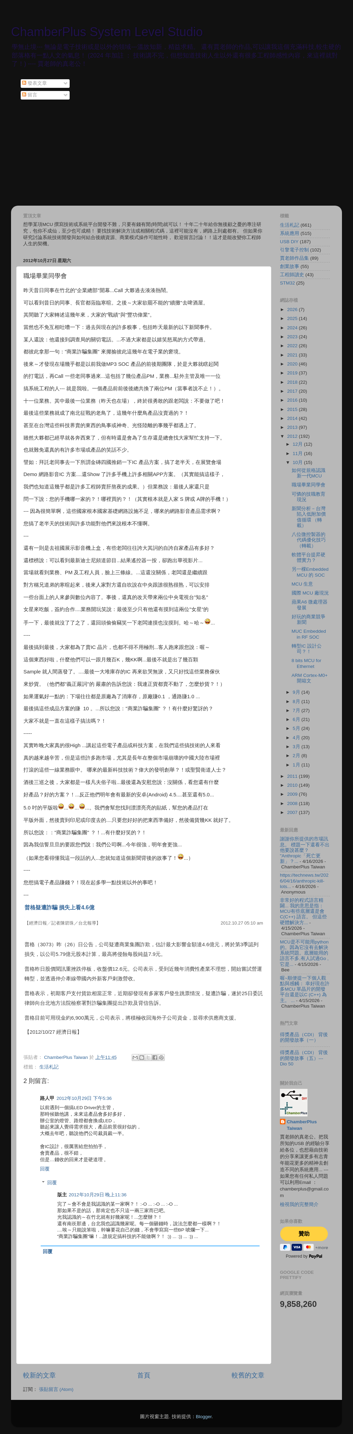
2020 (293, 364)
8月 (297, 701)
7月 (297, 710)
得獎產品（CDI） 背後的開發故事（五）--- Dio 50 (304, 1058)
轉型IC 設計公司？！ (307, 648)
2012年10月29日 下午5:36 (84, 1098)
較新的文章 (39, 1375)
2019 (293, 372)
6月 (297, 719)
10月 (298, 462)
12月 (298, 444)
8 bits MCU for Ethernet (306, 663)
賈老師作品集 (294, 258)
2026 (293, 309)
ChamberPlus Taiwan (302, 1125)
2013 (293, 427)
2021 (293, 355)
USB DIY (289, 241)
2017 (293, 391)
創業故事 (289, 266)
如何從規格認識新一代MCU (308, 473)
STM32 (287, 283)
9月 (297, 692)
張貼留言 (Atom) (56, 1389)
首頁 (143, 1375)
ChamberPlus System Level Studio (107, 32)
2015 (293, 409)
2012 (293, 436)
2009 (293, 794)
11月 (298, 453)
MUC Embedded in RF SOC (309, 634)
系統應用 (289, 233)
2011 (293, 776)
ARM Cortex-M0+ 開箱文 (310, 678)
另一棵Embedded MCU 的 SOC (310, 572)
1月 (297, 764)
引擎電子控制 (294, 249)
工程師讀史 (292, 274)
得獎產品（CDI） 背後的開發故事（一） (304, 1037)
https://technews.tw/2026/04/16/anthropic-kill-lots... (304, 881)
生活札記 (49, 1067)
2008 (293, 803)
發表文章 (34, 83)
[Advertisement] (176, 154)
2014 (293, 418)
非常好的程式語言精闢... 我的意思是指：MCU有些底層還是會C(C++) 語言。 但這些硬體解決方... (303, 911)
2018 (293, 382)
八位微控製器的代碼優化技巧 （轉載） (309, 540)
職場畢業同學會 (308, 484)
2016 (293, 400)
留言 (29, 94)
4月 (297, 737)
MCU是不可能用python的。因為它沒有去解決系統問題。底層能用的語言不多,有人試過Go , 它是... (304, 953)
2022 (293, 345)
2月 (297, 755)
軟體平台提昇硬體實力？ (308, 557)
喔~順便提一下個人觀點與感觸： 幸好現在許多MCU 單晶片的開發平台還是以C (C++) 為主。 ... (305, 989)
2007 (293, 812)
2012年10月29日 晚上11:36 (98, 1194)
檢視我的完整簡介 (299, 1204)
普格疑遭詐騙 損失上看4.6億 (59, 907)
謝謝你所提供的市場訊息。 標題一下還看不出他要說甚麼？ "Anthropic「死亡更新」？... (305, 850)
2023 (293, 336)
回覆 (45, 1169)
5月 (297, 728)
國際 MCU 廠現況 (310, 593)
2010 (293, 785)
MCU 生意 (302, 584)
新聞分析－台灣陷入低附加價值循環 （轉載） (309, 517)
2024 (293, 327)
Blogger (204, 1416)
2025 (293, 318)
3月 (297, 746)
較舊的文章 (248, 1375)
